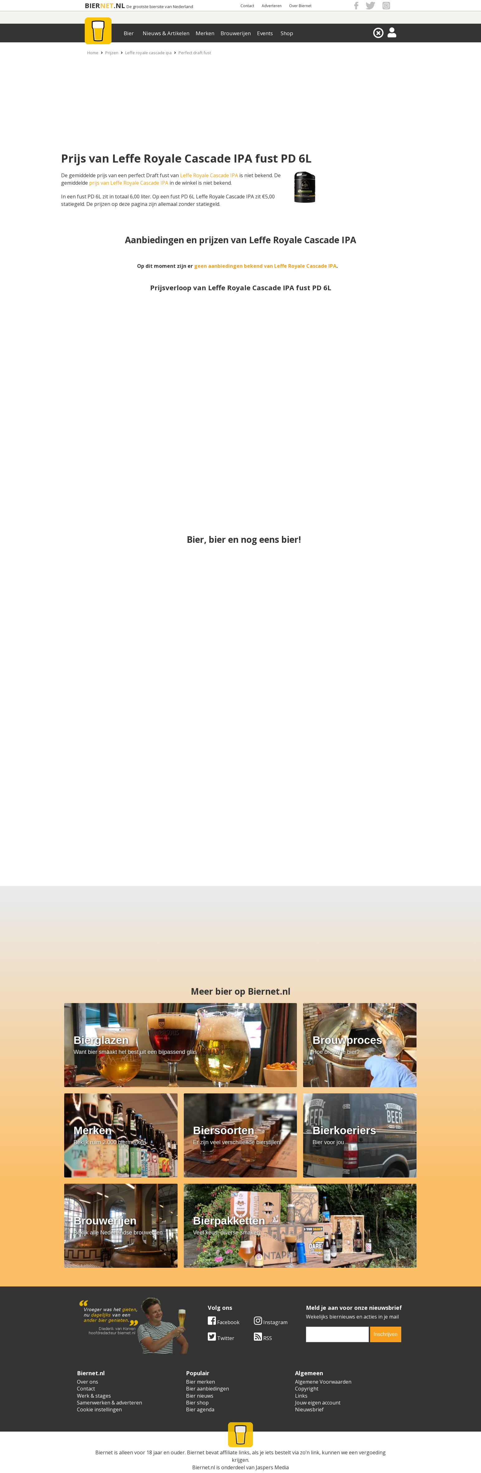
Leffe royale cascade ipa (148, 52)
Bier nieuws (199, 1395)
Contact (247, 5)
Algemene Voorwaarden (323, 1381)
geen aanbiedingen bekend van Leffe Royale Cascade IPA (265, 266)
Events (265, 33)
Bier (129, 33)
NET (107, 5)
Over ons (87, 1381)
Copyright (306, 1388)
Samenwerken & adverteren (109, 1402)
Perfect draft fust (195, 52)
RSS (263, 1338)
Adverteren (272, 5)
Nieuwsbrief (309, 1409)
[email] (337, 1334)
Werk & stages (94, 1395)
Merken (205, 33)
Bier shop (197, 1402)
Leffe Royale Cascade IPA (209, 175)
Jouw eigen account (318, 1402)
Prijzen (111, 52)
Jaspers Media (272, 1467)
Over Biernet (300, 5)
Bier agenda (200, 1409)
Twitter (221, 1338)
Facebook (224, 1322)
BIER (92, 5)
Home (92, 52)
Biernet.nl (203, 1467)
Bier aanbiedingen (207, 1388)
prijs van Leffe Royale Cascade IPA (128, 182)
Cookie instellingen (99, 1409)
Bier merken (200, 1381)
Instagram (271, 1322)
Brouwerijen (236, 33)
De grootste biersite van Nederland (159, 6)
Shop (287, 33)
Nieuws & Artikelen (166, 33)
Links (301, 1395)
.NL (119, 5)
